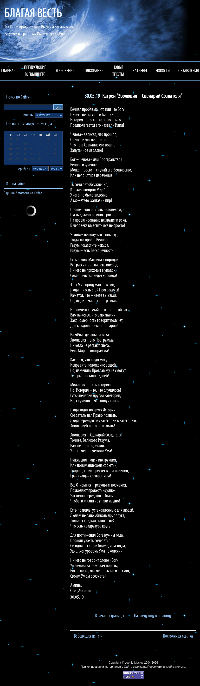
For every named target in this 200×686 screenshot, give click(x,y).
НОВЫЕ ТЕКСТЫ (118, 71)
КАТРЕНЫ (140, 71)
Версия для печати (88, 636)
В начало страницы (109, 615)
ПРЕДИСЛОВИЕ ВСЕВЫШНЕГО (35, 71)
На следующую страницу (153, 615)
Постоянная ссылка (178, 636)
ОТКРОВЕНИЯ (64, 71)
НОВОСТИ (163, 71)
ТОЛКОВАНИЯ (93, 71)
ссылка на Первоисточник (150, 666)
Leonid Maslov (134, 662)
